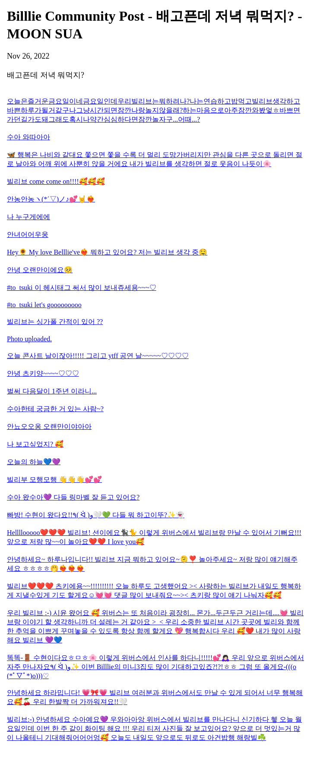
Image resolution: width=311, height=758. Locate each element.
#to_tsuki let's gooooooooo (44, 304)
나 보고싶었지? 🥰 (35, 444)
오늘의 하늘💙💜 (33, 461)
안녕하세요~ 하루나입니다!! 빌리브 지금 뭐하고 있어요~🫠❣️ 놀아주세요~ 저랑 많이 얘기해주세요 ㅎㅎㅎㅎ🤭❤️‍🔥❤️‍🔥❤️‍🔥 (152, 564)
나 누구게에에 (28, 216)
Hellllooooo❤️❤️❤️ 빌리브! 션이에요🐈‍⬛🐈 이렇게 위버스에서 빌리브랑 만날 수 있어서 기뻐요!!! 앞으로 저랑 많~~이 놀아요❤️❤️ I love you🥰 (154, 537)
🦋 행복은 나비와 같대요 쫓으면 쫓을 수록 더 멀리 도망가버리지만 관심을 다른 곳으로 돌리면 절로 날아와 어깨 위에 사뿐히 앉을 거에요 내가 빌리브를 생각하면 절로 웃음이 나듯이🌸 (154, 159)
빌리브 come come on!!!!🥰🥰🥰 (56, 181)
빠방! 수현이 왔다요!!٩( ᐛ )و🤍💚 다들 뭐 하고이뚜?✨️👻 (95, 515)
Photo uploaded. (29, 339)
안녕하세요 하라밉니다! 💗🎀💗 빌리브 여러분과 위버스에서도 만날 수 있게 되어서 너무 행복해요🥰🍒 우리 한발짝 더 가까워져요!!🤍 (155, 697)
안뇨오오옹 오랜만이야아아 (49, 426)
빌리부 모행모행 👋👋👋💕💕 (54, 479)
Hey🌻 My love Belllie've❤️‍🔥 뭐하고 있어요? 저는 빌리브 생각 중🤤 (107, 252)
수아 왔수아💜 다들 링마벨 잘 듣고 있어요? (73, 497)
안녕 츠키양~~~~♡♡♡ (43, 373)
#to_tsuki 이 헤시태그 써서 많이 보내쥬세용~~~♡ (81, 287)
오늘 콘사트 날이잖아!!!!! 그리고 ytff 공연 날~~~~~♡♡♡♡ (98, 355)
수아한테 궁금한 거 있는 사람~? (55, 408)
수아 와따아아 (28, 137)
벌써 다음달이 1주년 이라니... (52, 391)
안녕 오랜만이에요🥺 (40, 270)
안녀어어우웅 (27, 234)
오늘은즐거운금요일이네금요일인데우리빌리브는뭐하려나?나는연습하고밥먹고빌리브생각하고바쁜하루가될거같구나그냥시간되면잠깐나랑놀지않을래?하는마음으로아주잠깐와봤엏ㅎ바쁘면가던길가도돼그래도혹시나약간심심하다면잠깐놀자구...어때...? (153, 110)
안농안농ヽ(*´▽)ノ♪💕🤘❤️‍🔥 (51, 199)
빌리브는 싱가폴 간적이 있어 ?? (55, 321)
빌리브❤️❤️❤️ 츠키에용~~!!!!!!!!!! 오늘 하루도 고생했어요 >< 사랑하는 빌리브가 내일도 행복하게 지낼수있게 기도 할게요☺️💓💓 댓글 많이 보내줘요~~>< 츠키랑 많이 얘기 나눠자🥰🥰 (154, 590)
